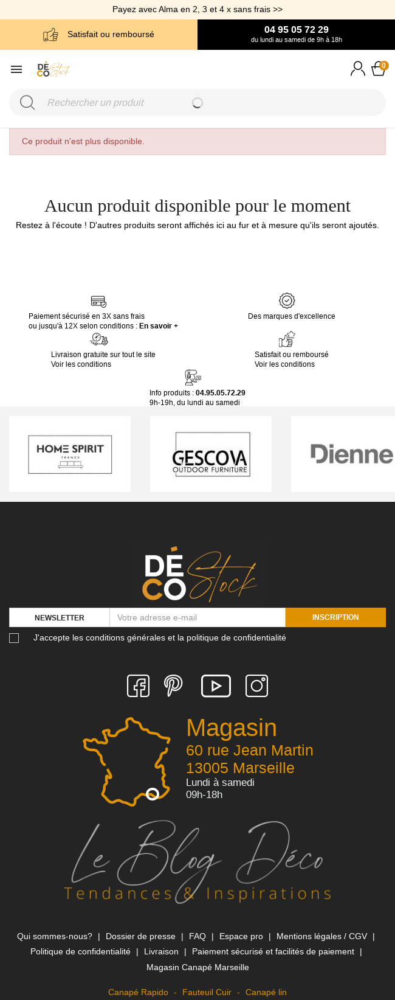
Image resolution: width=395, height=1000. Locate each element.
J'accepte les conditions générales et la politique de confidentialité (159, 637)
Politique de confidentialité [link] (81, 951)
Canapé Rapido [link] (139, 992)
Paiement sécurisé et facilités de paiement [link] (274, 951)
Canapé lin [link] (266, 992)
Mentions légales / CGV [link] (322, 936)
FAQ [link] (198, 936)
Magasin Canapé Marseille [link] (197, 967)
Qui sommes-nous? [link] (56, 936)
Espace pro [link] (242, 936)
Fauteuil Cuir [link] (208, 992)
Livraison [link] (162, 951)
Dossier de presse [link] (142, 936)
